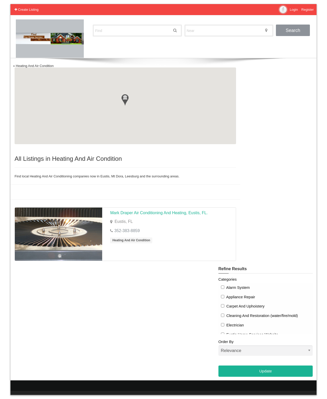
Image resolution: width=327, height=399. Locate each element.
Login (294, 10)
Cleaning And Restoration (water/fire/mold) (259, 316)
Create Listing (27, 10)
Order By (265, 348)
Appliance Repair (238, 297)
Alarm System (235, 288)
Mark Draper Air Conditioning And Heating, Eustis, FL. (159, 213)
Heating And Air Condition (131, 240)
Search (293, 30)
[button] (125, 100)
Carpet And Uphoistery (243, 306)
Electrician (232, 325)
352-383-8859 (127, 231)
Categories (227, 279)
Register (307, 10)
